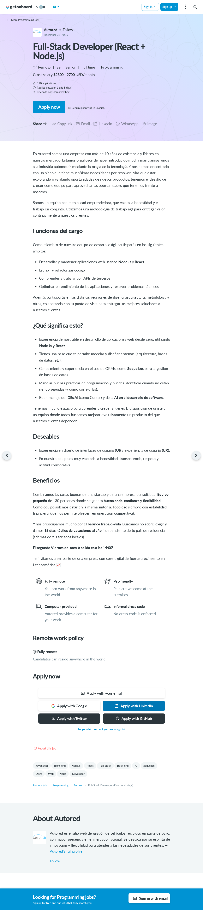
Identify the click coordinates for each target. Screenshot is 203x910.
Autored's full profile (66, 851)
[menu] (185, 7)
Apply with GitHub (134, 718)
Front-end (60, 765)
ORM (39, 773)
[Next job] (197, 455)
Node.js (76, 765)
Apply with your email (101, 693)
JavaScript (42, 765)
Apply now (49, 107)
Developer (78, 773)
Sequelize (149, 765)
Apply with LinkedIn (134, 706)
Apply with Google (69, 706)
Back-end (123, 765)
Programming (112, 67)
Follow (68, 29)
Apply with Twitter (69, 718)
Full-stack (105, 765)
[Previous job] (5, 455)
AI (136, 765)
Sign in (150, 6)
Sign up (169, 6)
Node (63, 773)
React (90, 765)
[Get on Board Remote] (19, 7)
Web (51, 773)
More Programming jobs (23, 20)
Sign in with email (150, 898)
